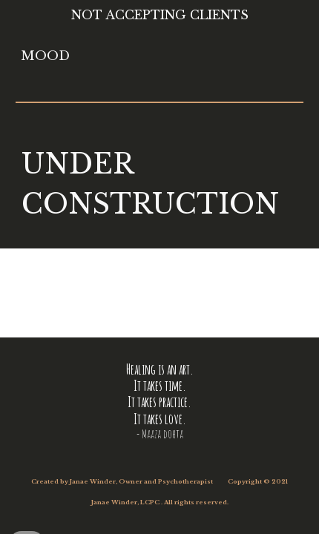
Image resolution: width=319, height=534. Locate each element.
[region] (159, 18)
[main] (160, 185)
